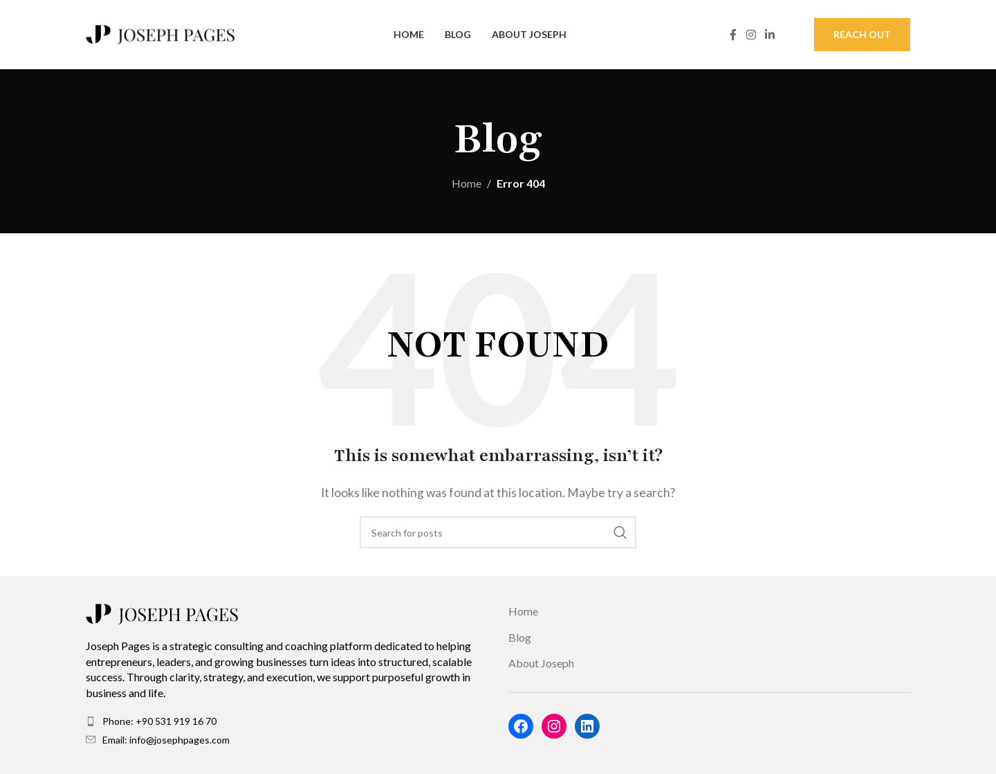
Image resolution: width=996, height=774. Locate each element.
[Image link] (162, 612)
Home (466, 183)
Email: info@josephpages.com (166, 740)
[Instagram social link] (750, 34)
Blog (519, 637)
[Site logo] (160, 32)
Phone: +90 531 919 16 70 (159, 721)
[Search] (498, 532)
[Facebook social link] (733, 34)
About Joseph (541, 662)
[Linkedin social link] (770, 34)
